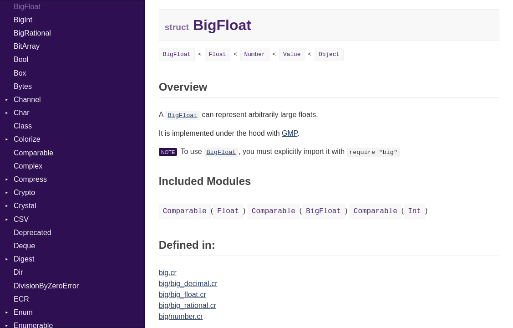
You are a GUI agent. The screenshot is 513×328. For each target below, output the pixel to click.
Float (217, 54)
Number (254, 54)
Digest (24, 259)
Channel (27, 99)
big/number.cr (181, 316)
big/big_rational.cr (187, 305)
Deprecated (32, 232)
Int (414, 211)
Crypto (24, 192)
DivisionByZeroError (46, 286)
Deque (24, 246)
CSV (21, 219)
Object (329, 54)
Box (20, 73)
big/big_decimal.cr (188, 283)
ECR (21, 299)
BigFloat (177, 54)
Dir (18, 272)
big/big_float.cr (182, 294)
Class (23, 126)
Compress (30, 179)
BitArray (27, 46)
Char (22, 113)
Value (291, 54)
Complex (28, 166)
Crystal (25, 206)
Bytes (23, 86)
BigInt (23, 20)
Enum (23, 312)
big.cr (168, 273)
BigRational (32, 33)
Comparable (33, 153)
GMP (289, 133)
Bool (21, 59)
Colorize (27, 139)
